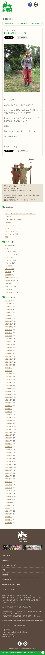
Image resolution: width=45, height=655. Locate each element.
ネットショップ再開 (11, 234)
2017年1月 (8, 303)
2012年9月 (8, 435)
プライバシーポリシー (9, 589)
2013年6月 (8, 409)
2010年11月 (9, 499)
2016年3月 (8, 312)
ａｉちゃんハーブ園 (11, 292)
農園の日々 (6, 560)
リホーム (8, 263)
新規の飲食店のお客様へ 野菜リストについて (22, 652)
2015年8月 (8, 333)
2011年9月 (8, 470)
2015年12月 (9, 321)
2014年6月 (8, 374)
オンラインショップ (8, 565)
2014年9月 (8, 365)
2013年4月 (8, 415)
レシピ (7, 266)
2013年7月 (8, 406)
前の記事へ (9, 23)
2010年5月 (8, 514)
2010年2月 (8, 520)
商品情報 (5, 575)
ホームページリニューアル (14, 219)
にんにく (8, 228)
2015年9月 (8, 330)
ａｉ (6, 289)
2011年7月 (8, 476)
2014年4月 (8, 379)
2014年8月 (8, 368)
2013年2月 (8, 420)
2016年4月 (8, 309)
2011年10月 (9, 467)
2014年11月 (9, 359)
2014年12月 (9, 356)
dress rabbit (9, 245)
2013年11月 (9, 394)
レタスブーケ (9, 225)
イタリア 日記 (9, 248)
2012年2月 (8, 455)
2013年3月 (8, 417)
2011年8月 (8, 473)
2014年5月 (8, 376)
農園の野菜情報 (10, 280)
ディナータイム (10, 254)
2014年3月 (8, 382)
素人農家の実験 (10, 278)
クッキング (9, 251)
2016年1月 (8, 318)
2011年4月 (8, 485)
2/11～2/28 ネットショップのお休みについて (20, 214)
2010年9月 (8, 505)
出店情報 (8, 272)
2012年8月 (8, 438)
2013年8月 (8, 403)
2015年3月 (8, 347)
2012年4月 (8, 450)
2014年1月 (8, 388)
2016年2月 (8, 315)
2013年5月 (8, 412)
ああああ (8, 211)
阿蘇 (6, 237)
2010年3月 (8, 517)
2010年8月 (8, 508)
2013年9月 (8, 400)
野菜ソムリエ (9, 286)
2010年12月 (9, 496)
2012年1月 (8, 458)
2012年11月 (9, 429)
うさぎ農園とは (7, 555)
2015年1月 (8, 353)
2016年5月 (8, 306)
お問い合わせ (6, 580)
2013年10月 (9, 397)
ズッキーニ (9, 216)
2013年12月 (9, 391)
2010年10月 (9, 502)
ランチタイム (9, 260)
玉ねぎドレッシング (11, 231)
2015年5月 (8, 341)
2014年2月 (8, 385)
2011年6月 (8, 479)
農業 (15, 147)
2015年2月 (8, 350)
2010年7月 (8, 511)
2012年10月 (9, 432)
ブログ (7, 257)
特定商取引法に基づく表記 (11, 584)
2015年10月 (9, 327)
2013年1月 (8, 423)
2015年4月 (8, 344)
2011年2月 (8, 491)
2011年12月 (9, 461)
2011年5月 (8, 482)
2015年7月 (8, 336)
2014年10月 (9, 362)
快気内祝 (8, 222)
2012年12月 (9, 426)
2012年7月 (8, 441)
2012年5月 (8, 447)
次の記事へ (36, 23)
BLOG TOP (22, 23)
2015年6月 (8, 339)
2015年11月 (9, 324)
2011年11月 (9, 464)
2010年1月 (8, 523)
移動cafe (8, 275)
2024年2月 (8, 301)
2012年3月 (8, 452)
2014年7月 (8, 371)
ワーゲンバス (9, 269)
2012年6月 (8, 444)
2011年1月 (8, 493)
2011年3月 (8, 488)
